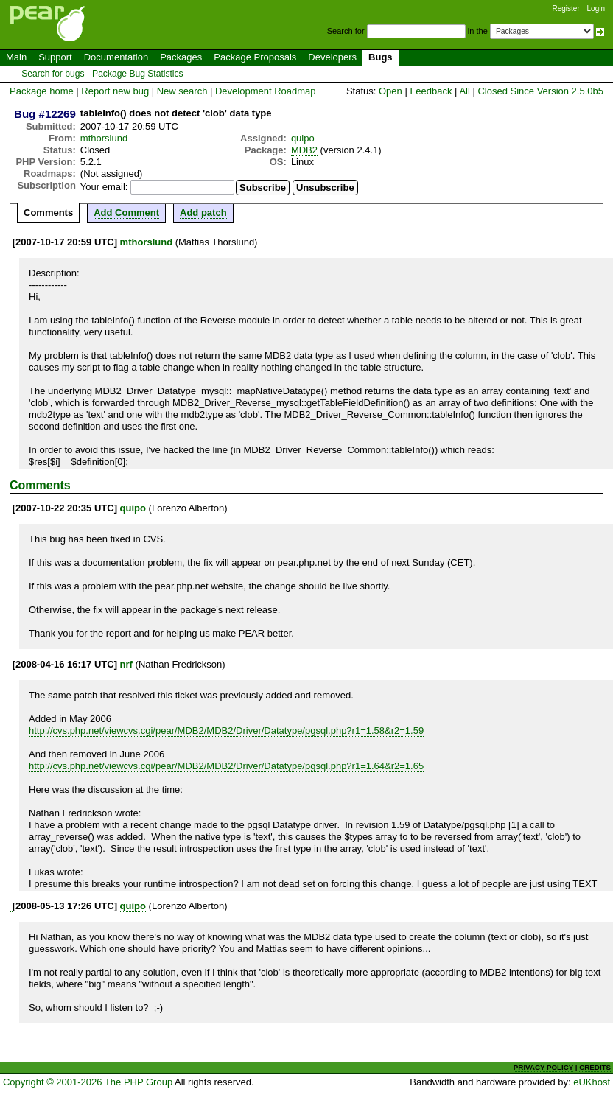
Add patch (203, 212)
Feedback (431, 91)
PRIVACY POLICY (543, 1067)
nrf (126, 664)
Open (390, 91)
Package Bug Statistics (137, 74)
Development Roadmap (265, 91)
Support (55, 57)
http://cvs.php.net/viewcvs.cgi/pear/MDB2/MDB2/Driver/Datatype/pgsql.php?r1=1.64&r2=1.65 (226, 765)
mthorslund (103, 138)
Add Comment (126, 212)
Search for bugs (52, 74)
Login (596, 8)
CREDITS (595, 1067)
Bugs (380, 57)
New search (182, 91)
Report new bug (115, 91)
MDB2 (304, 149)
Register (566, 8)
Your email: (104, 186)
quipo (303, 138)
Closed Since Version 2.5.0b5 (540, 91)
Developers (332, 57)
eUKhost (591, 1082)
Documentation (116, 57)
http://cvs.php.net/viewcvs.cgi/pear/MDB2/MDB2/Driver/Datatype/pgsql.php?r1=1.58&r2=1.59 (226, 730)
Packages (181, 57)
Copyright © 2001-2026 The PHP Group (87, 1082)
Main (16, 57)
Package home (42, 91)
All (464, 91)
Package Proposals (255, 57)
